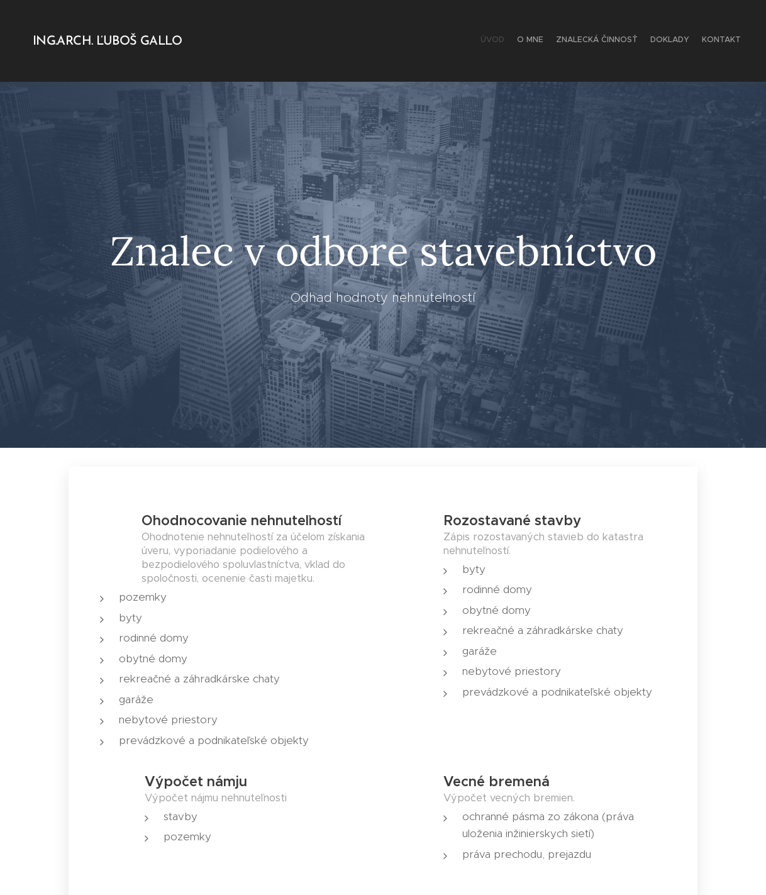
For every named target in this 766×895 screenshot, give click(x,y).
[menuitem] (692, 41)
